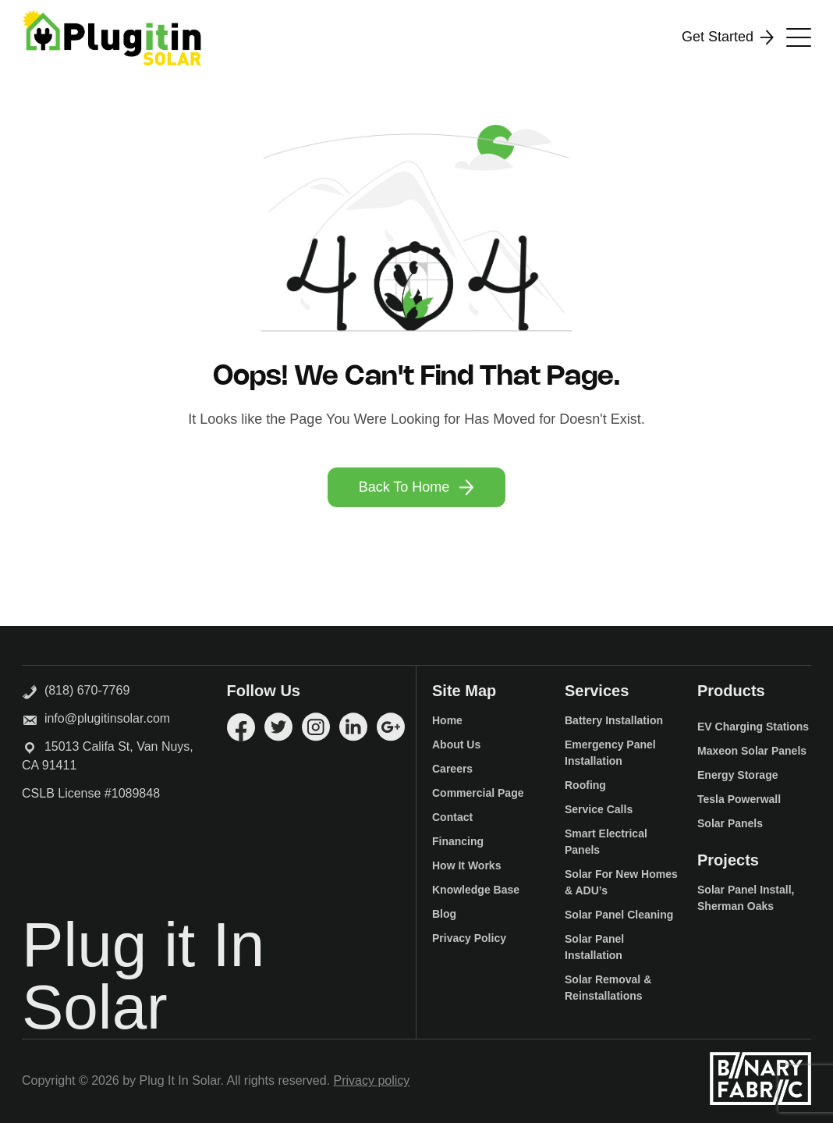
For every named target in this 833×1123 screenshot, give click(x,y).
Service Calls (599, 809)
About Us (456, 744)
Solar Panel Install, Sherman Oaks (746, 897)
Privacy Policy (469, 938)
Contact (452, 817)
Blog (444, 914)
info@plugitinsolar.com (107, 718)
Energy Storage (737, 775)
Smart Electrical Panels (606, 841)
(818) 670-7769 (75, 689)
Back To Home (417, 487)
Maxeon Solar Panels (751, 751)
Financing (458, 841)
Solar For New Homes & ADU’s (621, 882)
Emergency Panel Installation (610, 752)
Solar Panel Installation (594, 947)
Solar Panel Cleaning (619, 914)
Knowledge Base (475, 889)
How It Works (466, 865)
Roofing (585, 785)
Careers (452, 768)
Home (447, 720)
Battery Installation (614, 720)
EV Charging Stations (753, 726)
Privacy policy (372, 1080)
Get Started (728, 37)
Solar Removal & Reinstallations (608, 987)
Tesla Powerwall (739, 799)
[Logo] (111, 37)
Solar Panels (730, 823)
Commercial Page (478, 793)
